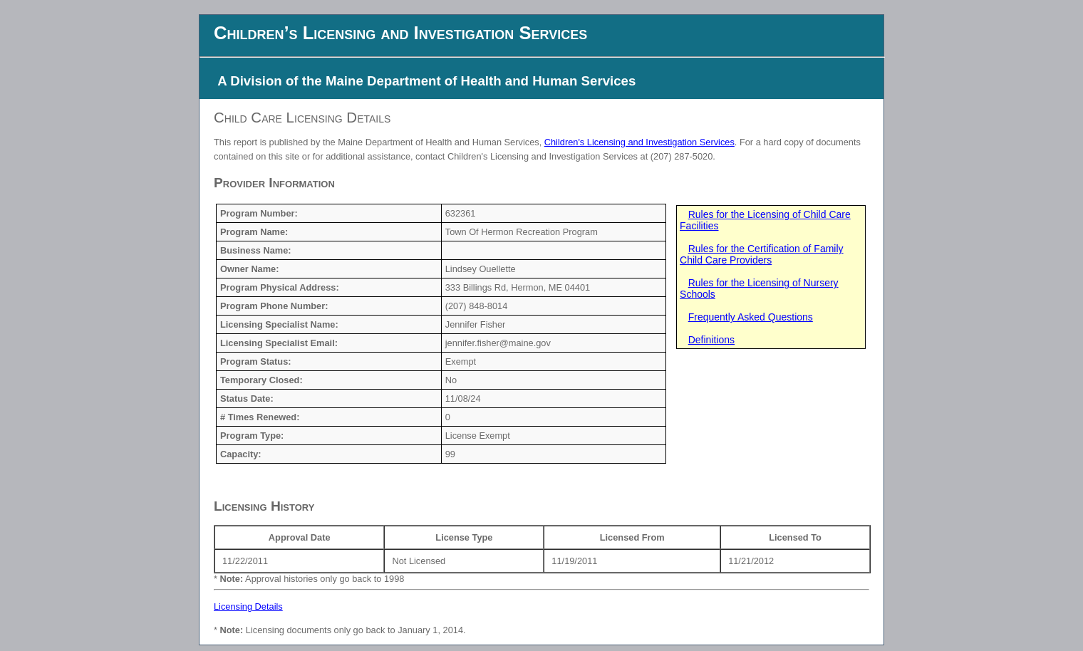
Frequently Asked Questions (750, 317)
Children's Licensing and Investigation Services (639, 142)
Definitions (711, 339)
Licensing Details (248, 606)
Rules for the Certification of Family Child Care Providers (762, 254)
